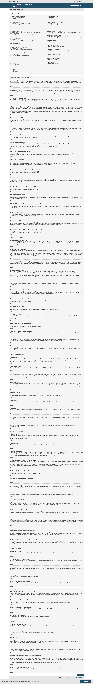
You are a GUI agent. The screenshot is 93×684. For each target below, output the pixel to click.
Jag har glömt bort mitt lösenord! (16, 24)
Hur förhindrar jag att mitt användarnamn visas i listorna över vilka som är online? (26, 32)
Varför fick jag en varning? (15, 54)
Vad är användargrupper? (52, 19)
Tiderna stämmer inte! (14, 33)
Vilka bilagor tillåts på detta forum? (54, 58)
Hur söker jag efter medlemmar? (53, 45)
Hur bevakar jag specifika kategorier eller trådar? (56, 51)
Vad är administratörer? (52, 17)
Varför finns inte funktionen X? (53, 64)
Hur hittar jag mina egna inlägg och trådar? (55, 46)
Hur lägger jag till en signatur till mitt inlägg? (18, 47)
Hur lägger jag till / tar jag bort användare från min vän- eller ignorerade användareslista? (64, 37)
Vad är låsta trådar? (14, 71)
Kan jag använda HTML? (14, 64)
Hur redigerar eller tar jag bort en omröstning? (19, 50)
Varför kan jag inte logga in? (15, 22)
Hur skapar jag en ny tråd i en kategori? (17, 44)
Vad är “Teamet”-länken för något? (54, 25)
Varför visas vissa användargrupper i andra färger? (57, 23)
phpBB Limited (44, 641)
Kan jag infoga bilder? (14, 66)
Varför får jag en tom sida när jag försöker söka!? (56, 44)
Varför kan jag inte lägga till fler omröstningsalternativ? (21, 49)
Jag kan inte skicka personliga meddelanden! (56, 29)
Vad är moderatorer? (51, 18)
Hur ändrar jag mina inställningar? (16, 31)
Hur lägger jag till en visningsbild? (16, 38)
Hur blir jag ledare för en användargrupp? (55, 22)
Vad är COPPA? (13, 18)
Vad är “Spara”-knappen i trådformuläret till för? (19, 56)
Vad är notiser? (13, 70)
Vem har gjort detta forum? (52, 63)
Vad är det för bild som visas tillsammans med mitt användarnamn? (23, 37)
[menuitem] (17, 1)
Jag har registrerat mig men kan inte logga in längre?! (20, 23)
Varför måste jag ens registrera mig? (17, 17)
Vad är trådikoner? (13, 72)
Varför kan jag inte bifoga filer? (16, 53)
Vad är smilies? (13, 65)
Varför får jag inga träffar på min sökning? (55, 42)
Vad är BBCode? (13, 63)
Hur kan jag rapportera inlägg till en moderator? (19, 55)
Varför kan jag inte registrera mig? (16, 19)
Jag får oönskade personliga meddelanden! (55, 31)
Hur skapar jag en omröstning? (16, 48)
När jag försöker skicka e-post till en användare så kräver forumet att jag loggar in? (26, 40)
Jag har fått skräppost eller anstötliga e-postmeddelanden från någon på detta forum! (64, 32)
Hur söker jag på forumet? (52, 41)
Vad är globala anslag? (14, 68)
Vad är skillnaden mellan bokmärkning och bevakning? (58, 50)
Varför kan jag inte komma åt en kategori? (18, 52)
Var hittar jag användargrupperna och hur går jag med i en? (58, 21)
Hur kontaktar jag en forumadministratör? (55, 67)
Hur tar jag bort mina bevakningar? (54, 54)
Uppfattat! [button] (86, 681)
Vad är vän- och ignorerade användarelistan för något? (58, 36)
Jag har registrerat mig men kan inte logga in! (19, 21)
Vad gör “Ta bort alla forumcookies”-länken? (18, 27)
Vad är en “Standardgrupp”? (52, 24)
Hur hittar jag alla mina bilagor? (53, 59)
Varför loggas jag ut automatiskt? (16, 25)
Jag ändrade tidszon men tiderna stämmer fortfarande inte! (21, 34)
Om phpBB (32, 642)
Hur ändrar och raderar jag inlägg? (16, 46)
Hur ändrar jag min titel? (14, 39)
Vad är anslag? (13, 69)
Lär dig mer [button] (36, 681)
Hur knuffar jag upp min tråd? (16, 59)
